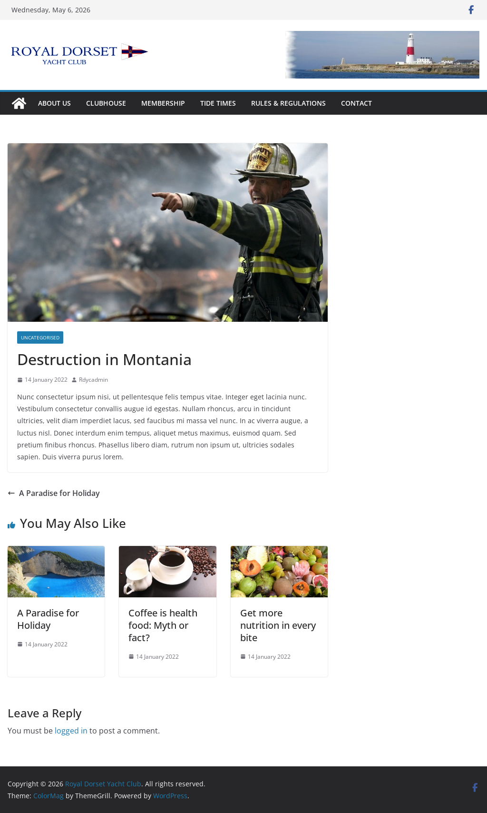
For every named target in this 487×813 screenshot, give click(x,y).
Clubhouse (106, 103)
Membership (163, 103)
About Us (54, 103)
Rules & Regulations (288, 103)
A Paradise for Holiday (54, 493)
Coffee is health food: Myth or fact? (162, 625)
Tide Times (218, 103)
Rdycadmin (93, 380)
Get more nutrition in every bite (278, 625)
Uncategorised (40, 337)
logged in (71, 730)
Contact (356, 103)
